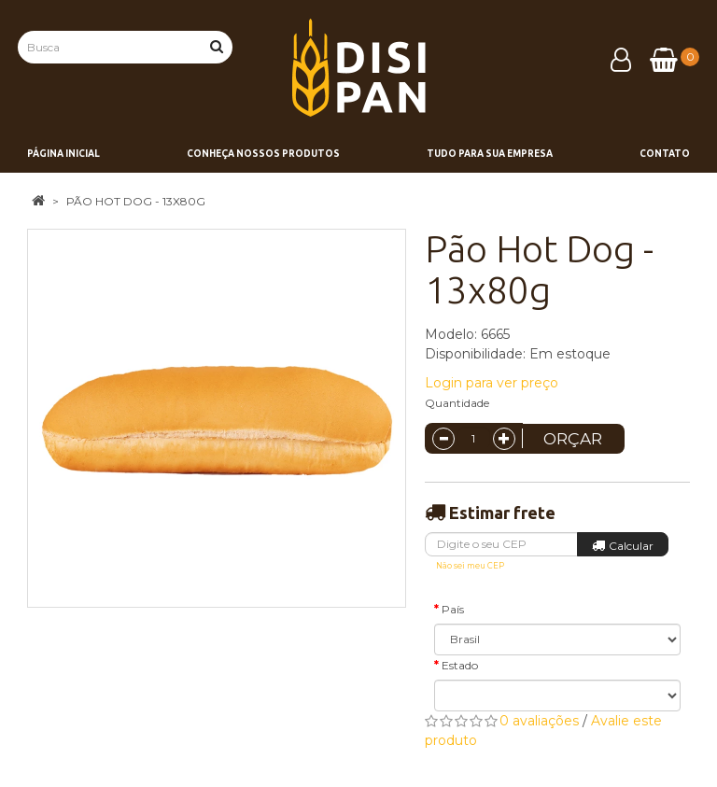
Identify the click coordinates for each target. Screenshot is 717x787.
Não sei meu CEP (470, 565)
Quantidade (457, 403)
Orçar (572, 438)
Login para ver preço (491, 382)
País (453, 609)
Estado (460, 665)
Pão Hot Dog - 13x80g (135, 201)
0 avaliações (539, 720)
